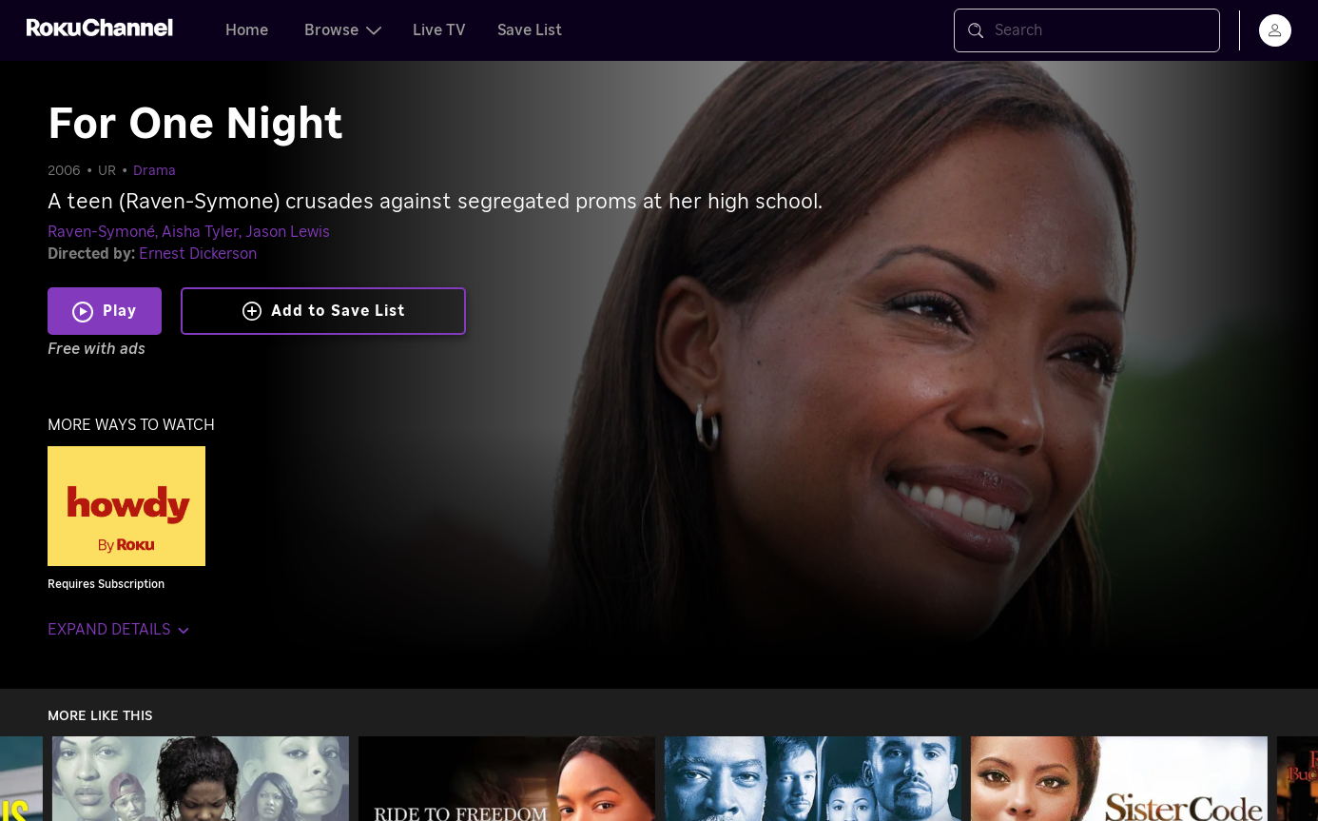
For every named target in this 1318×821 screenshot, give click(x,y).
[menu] (1275, 30)
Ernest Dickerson (198, 254)
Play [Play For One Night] (120, 311)
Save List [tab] (529, 30)
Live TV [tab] (439, 30)
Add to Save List (323, 311)
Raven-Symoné (101, 232)
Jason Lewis (287, 232)
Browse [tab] (342, 30)
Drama (154, 171)
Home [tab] (246, 30)
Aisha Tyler (200, 232)
